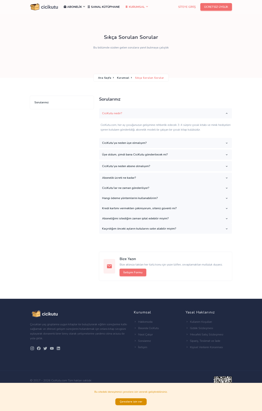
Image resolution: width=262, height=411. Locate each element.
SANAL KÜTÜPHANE (103, 7)
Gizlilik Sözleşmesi (199, 328)
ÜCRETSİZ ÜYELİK (216, 7)
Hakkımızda (143, 322)
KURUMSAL (135, 7)
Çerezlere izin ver (131, 401)
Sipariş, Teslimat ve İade (203, 341)
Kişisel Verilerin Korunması (204, 347)
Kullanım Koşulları (199, 322)
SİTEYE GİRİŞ (187, 7)
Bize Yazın (128, 258)
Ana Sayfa (104, 78)
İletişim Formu (132, 272)
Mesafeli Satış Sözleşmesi (204, 335)
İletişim (140, 347)
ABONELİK (74, 7)
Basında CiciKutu (146, 328)
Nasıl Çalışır (143, 335)
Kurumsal (123, 78)
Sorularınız (41, 102)
